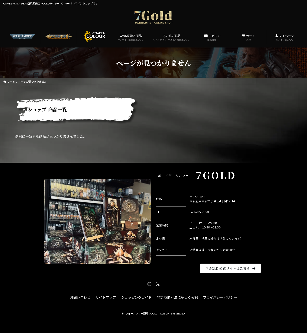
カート (248, 37)
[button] (230, 268)
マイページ (284, 37)
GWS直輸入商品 (130, 37)
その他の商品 (171, 37)
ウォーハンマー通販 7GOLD (141, 313)
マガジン (212, 37)
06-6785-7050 (199, 212)
